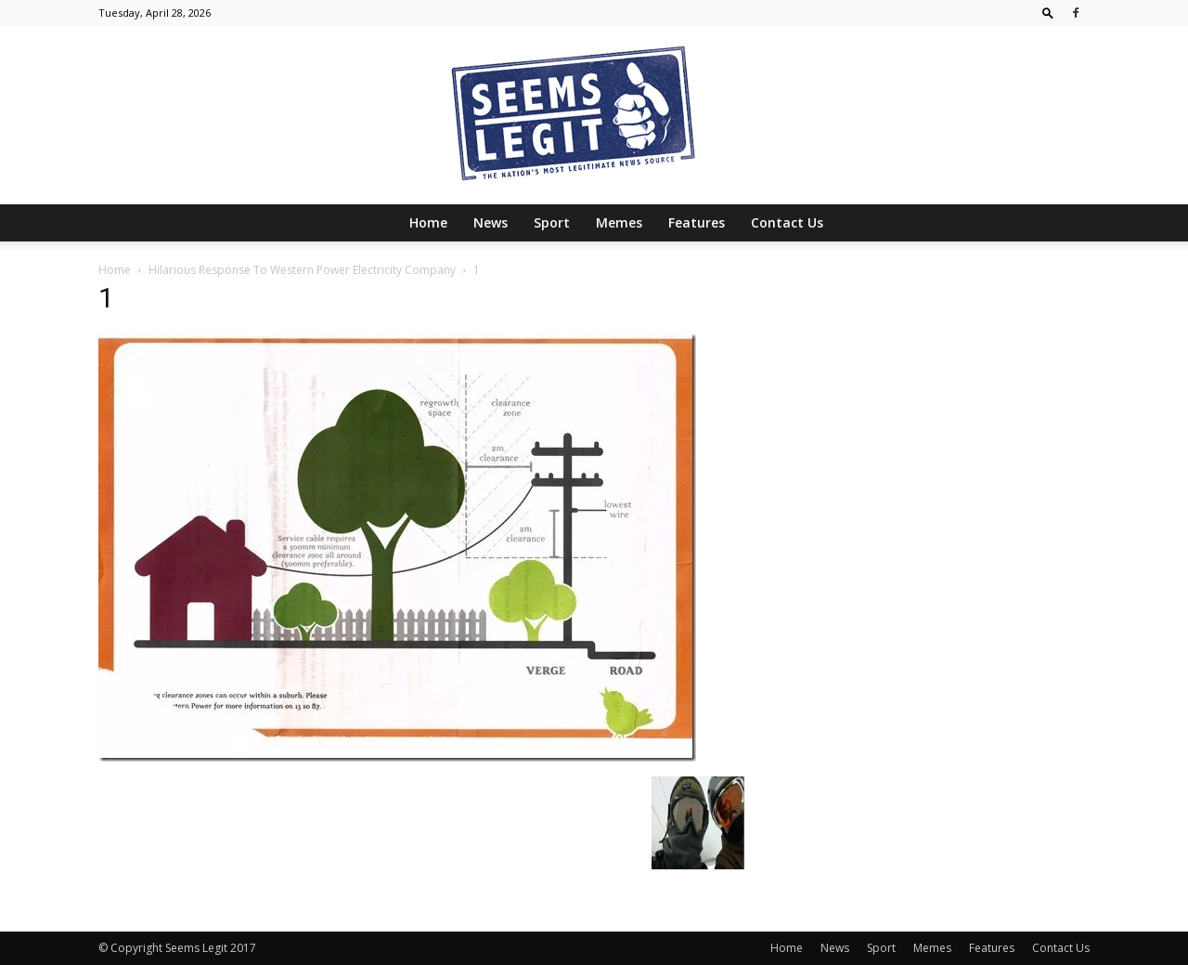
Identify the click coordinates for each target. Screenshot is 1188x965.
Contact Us (787, 222)
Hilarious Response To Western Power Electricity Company (302, 270)
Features (696, 222)
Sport (552, 222)
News (490, 222)
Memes (619, 222)
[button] (1048, 13)
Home (428, 222)
